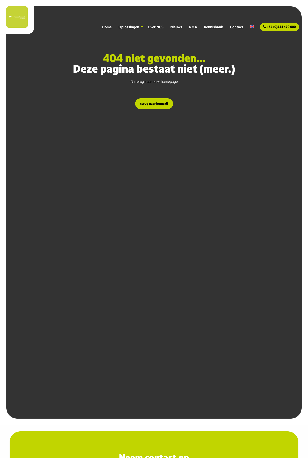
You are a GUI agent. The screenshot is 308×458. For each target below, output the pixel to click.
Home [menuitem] (107, 27)
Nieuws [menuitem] (176, 27)
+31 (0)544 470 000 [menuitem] (279, 27)
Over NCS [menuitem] (155, 27)
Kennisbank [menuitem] (213, 27)
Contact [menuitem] (236, 27)
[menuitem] (252, 26)
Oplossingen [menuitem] (129, 27)
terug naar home (154, 104)
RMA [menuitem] (193, 27)
